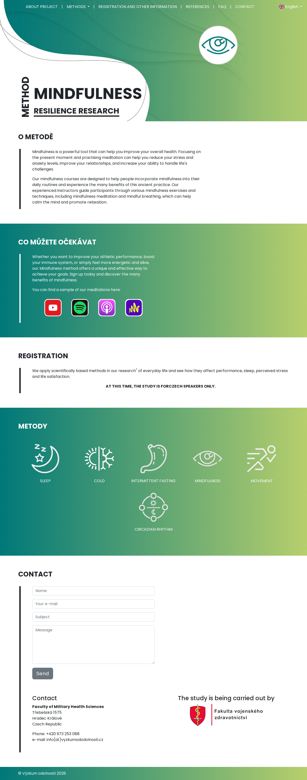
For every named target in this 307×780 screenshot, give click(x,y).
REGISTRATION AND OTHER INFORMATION (137, 6)
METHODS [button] (77, 6)
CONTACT (244, 6)
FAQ (222, 6)
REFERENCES (197, 6)
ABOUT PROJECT (42, 6)
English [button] (289, 6)
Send (42, 673)
